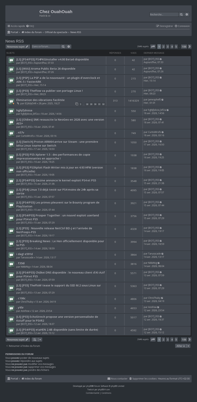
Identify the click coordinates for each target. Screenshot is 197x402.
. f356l (20, 263)
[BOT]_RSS (26, 62)
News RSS (14, 41)
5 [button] (176, 46)
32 (103, 104)
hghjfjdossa (24, 110)
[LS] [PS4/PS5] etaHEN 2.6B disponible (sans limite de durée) (57, 329)
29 (91, 104)
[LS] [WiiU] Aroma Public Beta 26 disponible (45, 68)
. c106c (21, 298)
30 (95, 104)
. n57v (20, 132)
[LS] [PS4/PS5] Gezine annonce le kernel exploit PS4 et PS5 (56, 180)
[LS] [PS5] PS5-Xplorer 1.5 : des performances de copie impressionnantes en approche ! (53, 156)
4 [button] (172, 46)
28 (87, 104)
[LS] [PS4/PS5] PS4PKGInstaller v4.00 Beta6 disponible (52, 59)
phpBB (89, 386)
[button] (153, 46)
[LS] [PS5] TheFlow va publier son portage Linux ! (49, 91)
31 (99, 104)
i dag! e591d (24, 254)
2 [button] (163, 46)
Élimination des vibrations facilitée (40, 100)
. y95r (20, 307)
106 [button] (184, 46)
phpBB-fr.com (104, 389)
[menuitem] (30, 26)
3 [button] (167, 46)
